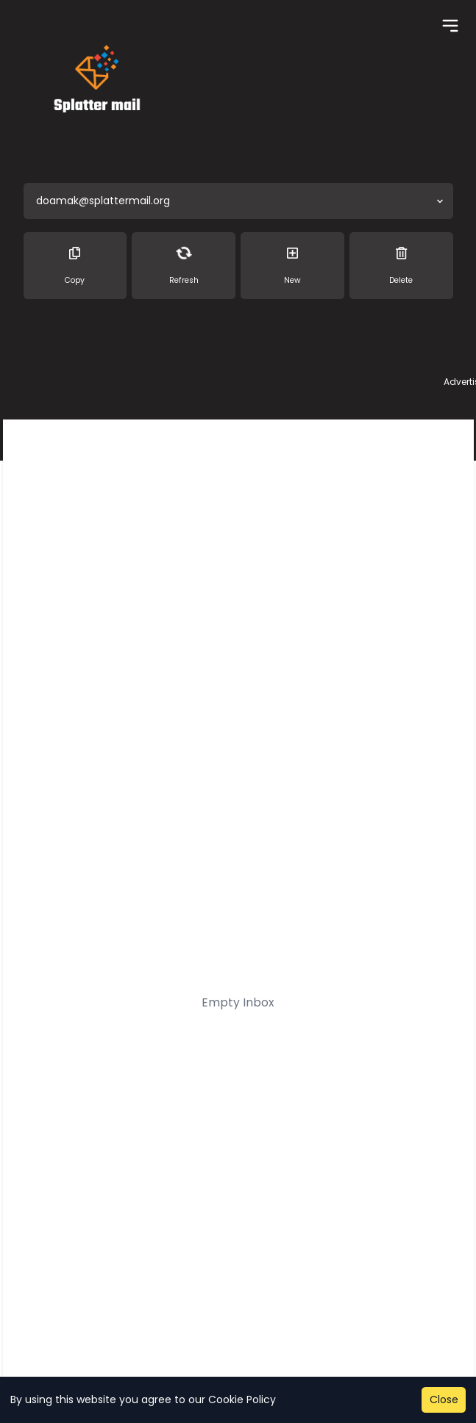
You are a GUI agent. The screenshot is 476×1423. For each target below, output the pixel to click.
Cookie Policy (242, 1399)
